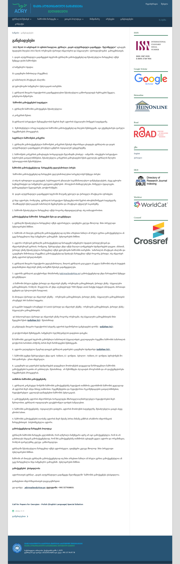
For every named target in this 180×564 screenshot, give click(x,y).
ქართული (138, 158)
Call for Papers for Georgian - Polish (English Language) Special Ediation (47, 504)
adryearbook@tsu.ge (70, 273)
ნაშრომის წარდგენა (47, 19)
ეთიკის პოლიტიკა (73, 19)
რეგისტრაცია (152, 4)
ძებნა (162, 20)
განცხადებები (126, 19)
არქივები (110, 19)
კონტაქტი (19, 24)
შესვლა (164, 4)
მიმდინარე (95, 19)
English (137, 153)
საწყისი (15, 33)
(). (103, 349)
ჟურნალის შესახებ (21, 19)
